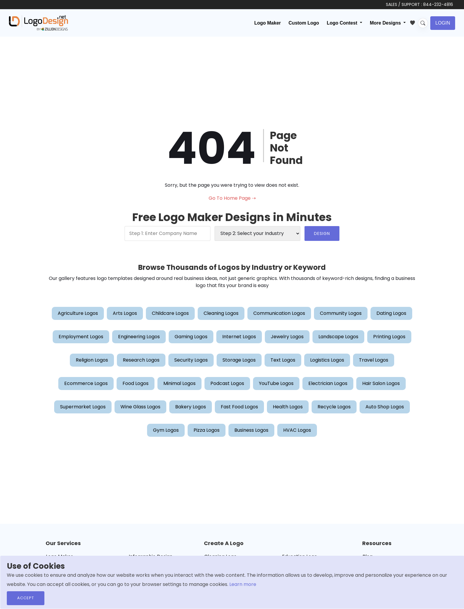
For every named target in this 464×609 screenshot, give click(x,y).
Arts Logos (125, 313)
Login (442, 22)
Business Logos (251, 430)
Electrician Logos (327, 383)
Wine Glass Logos (140, 406)
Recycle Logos (334, 406)
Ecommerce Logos (86, 383)
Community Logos (341, 313)
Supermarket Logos (83, 406)
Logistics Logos (327, 360)
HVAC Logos (297, 430)
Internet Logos (239, 336)
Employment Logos (81, 336)
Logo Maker (267, 22)
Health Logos (288, 406)
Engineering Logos (139, 336)
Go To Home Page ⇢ (232, 198)
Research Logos (141, 360)
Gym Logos (166, 430)
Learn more (242, 584)
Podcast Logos (227, 383)
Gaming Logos (191, 336)
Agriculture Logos (78, 313)
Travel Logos (373, 360)
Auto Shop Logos (384, 406)
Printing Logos (389, 336)
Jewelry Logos (287, 336)
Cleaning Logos (221, 313)
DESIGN (322, 233)
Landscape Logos (338, 336)
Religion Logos (92, 360)
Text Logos (282, 360)
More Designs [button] (386, 22)
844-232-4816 (438, 4)
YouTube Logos (276, 383)
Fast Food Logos (239, 406)
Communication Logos (279, 313)
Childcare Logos (170, 313)
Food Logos (136, 383)
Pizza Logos (207, 430)
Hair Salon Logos (381, 383)
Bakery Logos (190, 406)
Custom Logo (304, 22)
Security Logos (191, 360)
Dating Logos (391, 313)
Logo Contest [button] (343, 22)
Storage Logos (239, 360)
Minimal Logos (179, 383)
